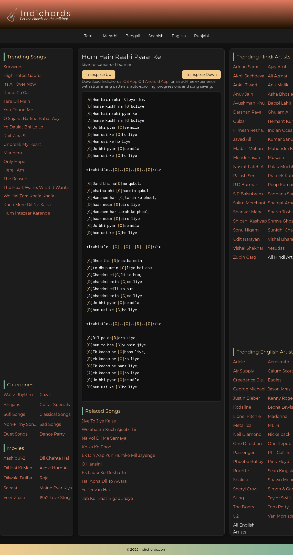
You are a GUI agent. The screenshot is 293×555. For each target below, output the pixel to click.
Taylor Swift (279, 498)
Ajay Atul (277, 66)
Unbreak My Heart (22, 144)
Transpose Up (98, 74)
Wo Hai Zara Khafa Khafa (29, 196)
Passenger (244, 452)
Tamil (88, 35)
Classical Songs (54, 414)
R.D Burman (245, 184)
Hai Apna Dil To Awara (104, 481)
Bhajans (12, 404)
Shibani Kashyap (250, 221)
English (179, 35)
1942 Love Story (55, 497)
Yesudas (276, 248)
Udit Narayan (246, 239)
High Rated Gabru (22, 75)
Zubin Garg (244, 257)
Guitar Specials (54, 404)
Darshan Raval (248, 112)
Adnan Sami (245, 66)
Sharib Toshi (280, 211)
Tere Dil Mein (17, 101)
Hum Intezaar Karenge (27, 213)
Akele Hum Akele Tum (56, 468)
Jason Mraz (279, 389)
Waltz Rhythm (18, 394)
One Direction (247, 443)
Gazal (45, 394)
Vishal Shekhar (248, 248)
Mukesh (276, 157)
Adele (239, 361)
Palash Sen (244, 175)
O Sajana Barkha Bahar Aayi (32, 118)
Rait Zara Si (15, 135)
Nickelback (279, 434)
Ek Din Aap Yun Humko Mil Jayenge (118, 455)
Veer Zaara (14, 497)
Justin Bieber (246, 398)
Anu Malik (278, 85)
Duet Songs (16, 434)
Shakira (240, 479)
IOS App (130, 81)
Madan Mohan (248, 148)
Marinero (13, 152)
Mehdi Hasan (246, 157)
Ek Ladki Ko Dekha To (104, 472)
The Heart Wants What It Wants (36, 187)
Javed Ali (242, 139)
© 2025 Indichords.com (146, 549)
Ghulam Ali (279, 112)
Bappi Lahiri (280, 103)
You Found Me (18, 109)
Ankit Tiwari (245, 85)
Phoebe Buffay (248, 461)
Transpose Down (201, 74)
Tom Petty (278, 506)
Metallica (242, 425)
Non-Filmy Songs (20, 424)
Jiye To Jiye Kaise (99, 421)
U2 (236, 516)
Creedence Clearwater (250, 380)
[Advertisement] (38, 299)
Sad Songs (50, 424)
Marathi (109, 35)
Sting (238, 498)
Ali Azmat (278, 76)
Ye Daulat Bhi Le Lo (23, 127)
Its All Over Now (20, 84)
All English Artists (244, 528)
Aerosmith (278, 361)
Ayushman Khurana (250, 103)
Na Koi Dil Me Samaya (104, 438)
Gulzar (239, 121)
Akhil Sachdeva (248, 76)
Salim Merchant (249, 202)
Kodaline (242, 407)
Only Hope (14, 161)
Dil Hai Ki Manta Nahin (20, 468)
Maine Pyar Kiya (55, 488)
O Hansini (92, 464)
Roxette (241, 470)
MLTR (273, 425)
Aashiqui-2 (14, 458)
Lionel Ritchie (247, 416)
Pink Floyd (278, 461)
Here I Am (14, 170)
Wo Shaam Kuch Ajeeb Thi (109, 429)
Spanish (156, 35)
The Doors (243, 506)
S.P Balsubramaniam (250, 193)
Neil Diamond (247, 434)
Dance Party (52, 434)
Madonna (278, 416)
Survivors (13, 66)
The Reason (15, 178)
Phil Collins (279, 452)
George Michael (249, 389)
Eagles (274, 380)
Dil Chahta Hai (54, 458)
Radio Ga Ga (16, 92)
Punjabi (202, 35)
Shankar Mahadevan (250, 211)
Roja (43, 478)
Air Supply (243, 371)
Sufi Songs (14, 414)
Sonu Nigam (246, 230)
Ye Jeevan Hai (96, 489)
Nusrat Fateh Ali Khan (250, 166)
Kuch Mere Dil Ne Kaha (27, 204)
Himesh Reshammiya (250, 130)
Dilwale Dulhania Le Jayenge (20, 478)
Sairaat (11, 488)
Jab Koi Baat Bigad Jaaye (107, 498)
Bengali (132, 35)
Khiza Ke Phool (97, 447)
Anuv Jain (243, 94)
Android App (157, 81)
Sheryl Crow (245, 489)
